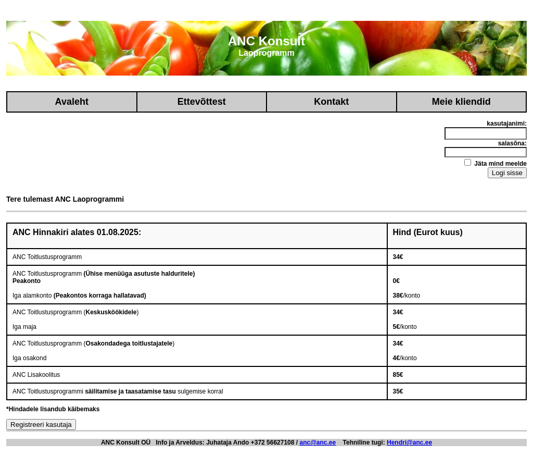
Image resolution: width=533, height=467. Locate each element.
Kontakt (331, 101)
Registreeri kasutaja (41, 424)
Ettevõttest (201, 101)
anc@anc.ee (317, 442)
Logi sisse (507, 173)
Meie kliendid (461, 101)
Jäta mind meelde (495, 163)
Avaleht (71, 101)
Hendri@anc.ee (409, 442)
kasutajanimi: (507, 123)
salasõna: (512, 143)
